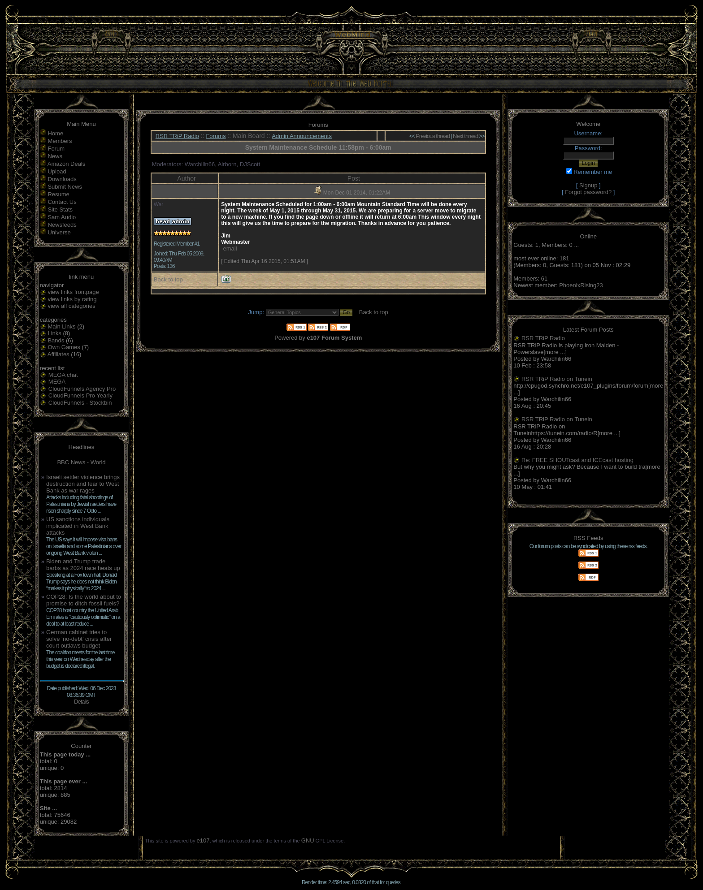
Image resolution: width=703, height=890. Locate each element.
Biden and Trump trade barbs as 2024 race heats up (83, 564)
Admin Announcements (302, 136)
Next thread (465, 136)
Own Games (64, 347)
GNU (307, 840)
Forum (56, 148)
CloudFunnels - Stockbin (80, 402)
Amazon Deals (67, 163)
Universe (59, 232)
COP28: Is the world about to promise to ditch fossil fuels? (83, 600)
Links (54, 333)
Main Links (61, 326)
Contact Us (62, 202)
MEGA (56, 381)
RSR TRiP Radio (177, 136)
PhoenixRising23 (581, 285)
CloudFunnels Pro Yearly (80, 395)
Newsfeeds (62, 224)
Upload (57, 171)
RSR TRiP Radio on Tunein (556, 379)
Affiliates (58, 354)
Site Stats (60, 209)
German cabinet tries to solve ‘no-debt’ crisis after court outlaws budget (79, 639)
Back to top (168, 279)
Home (55, 133)
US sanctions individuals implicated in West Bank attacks (77, 526)
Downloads (62, 179)
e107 (203, 840)
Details (81, 701)
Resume (58, 194)
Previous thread (433, 136)
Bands (56, 340)
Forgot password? (588, 192)
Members (60, 141)
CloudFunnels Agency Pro (82, 388)
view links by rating (72, 299)
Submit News (65, 186)
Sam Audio (62, 217)
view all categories (71, 305)
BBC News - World (81, 462)
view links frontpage (73, 292)
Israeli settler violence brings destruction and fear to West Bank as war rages (83, 484)
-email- (230, 248)
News (55, 156)
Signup (588, 185)
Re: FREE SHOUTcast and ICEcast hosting (577, 460)
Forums (216, 136)
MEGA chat (63, 375)
